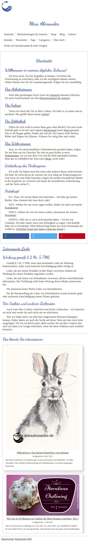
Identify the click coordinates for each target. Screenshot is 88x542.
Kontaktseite (11, 207)
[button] (16, 236)
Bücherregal (50, 130)
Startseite (9, 34)
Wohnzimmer (12, 155)
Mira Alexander (44, 24)
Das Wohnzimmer (18, 143)
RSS (29, 539)
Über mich (58, 40)
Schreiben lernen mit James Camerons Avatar (40, 229)
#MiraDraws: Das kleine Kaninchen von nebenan (43, 452)
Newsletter (21, 40)
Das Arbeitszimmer (18, 89)
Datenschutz (7, 539)
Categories (44, 40)
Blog (62, 34)
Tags (33, 40)
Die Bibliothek (15, 121)
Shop (53, 34)
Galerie (72, 34)
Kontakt (8, 40)
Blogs (48, 158)
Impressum (20, 539)
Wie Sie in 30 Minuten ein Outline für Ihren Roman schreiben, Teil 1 (43, 518)
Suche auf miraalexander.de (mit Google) (25, 45)
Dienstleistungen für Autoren (32, 34)
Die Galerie (13, 105)
